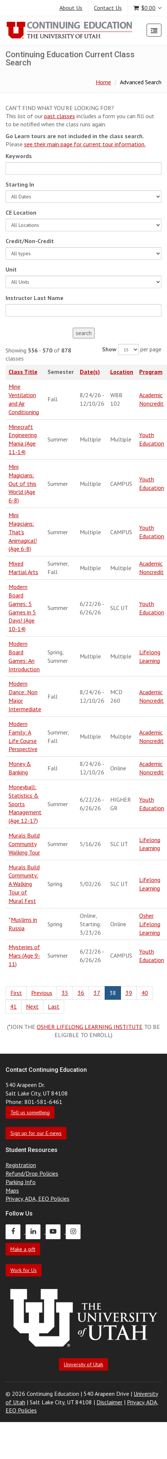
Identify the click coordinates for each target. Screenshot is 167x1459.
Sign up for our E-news (36, 1133)
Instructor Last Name (34, 297)
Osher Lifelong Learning (149, 924)
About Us (70, 7)
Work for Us (23, 1270)
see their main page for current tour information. (84, 144)
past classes (59, 116)
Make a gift (22, 1249)
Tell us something (30, 1112)
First (16, 992)
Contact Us (108, 7)
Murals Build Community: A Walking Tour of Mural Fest (24, 883)
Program (151, 371)
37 (97, 992)
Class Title (23, 371)
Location (121, 371)
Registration (21, 1165)
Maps (12, 1190)
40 (144, 992)
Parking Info (21, 1182)
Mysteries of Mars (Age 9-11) (24, 955)
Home (103, 82)
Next (32, 1006)
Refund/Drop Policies (32, 1173)
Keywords (19, 156)
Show (109, 349)
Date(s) (90, 371)
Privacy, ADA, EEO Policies (37, 1198)
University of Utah (83, 1364)
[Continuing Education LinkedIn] (36, 1231)
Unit (11, 269)
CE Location (21, 212)
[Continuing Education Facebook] (16, 1231)
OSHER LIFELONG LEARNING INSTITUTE (90, 1026)
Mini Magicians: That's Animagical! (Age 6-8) (23, 531)
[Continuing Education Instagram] (75, 1231)
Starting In (20, 184)
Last (53, 1006)
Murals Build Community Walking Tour (24, 844)
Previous (41, 992)
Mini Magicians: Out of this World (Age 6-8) (22, 483)
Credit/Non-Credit (30, 241)
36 (81, 992)
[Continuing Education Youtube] (56, 1231)
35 (65, 992)
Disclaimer (109, 1402)
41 (13, 1006)
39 (128, 992)
